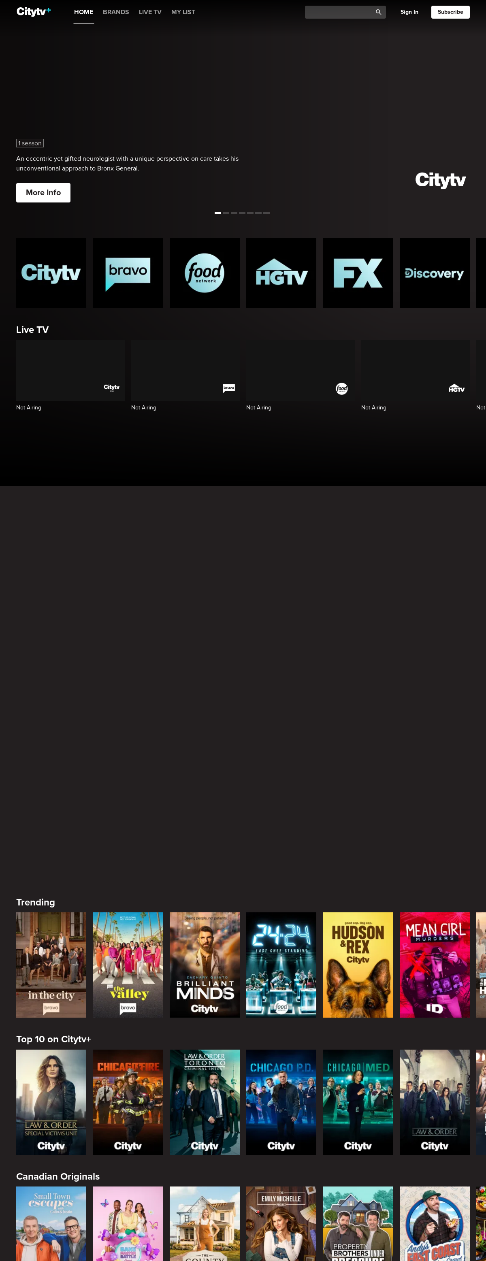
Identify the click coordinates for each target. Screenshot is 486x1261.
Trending (35, 600)
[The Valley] (128, 663)
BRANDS (116, 12)
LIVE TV (150, 12)
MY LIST (183, 12)
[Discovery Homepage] (435, 273)
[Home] (33, 12)
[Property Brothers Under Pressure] (358, 936)
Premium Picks (48, 1011)
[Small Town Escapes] (51, 936)
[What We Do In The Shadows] (281, 1074)
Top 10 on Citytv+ (53, 737)
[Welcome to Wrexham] (205, 1074)
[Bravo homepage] (128, 273)
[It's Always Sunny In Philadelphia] (128, 1074)
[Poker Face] (358, 1074)
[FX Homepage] (358, 273)
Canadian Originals (58, 874)
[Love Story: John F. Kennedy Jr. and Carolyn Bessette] (51, 1074)
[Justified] (435, 1074)
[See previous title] (11, 107)
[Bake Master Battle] (128, 936)
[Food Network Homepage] (205, 273)
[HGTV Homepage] (281, 273)
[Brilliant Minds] (205, 663)
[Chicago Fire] (128, 799)
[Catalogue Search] (341, 12)
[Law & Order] (435, 799)
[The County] (205, 936)
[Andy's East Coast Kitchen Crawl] (435, 936)
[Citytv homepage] (51, 273)
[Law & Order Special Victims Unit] (51, 799)
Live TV (32, 330)
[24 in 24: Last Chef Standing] (281, 663)
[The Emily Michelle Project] (281, 936)
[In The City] (51, 663)
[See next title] (474, 107)
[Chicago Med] (358, 799)
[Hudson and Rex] (358, 663)
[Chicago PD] (281, 799)
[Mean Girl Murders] (435, 663)
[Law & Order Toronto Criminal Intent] (205, 799)
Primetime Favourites (62, 1148)
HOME (83, 12)
